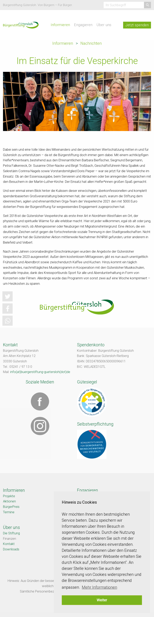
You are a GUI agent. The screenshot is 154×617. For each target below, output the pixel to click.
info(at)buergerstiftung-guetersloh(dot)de (40, 372)
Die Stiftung (11, 533)
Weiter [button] (102, 600)
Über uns (103, 25)
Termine (8, 512)
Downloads (11, 549)
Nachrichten (91, 43)
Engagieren (83, 25)
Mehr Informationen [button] (99, 587)
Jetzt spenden (137, 25)
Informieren (60, 25)
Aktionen (9, 501)
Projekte (9, 496)
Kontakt (9, 544)
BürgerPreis (11, 507)
